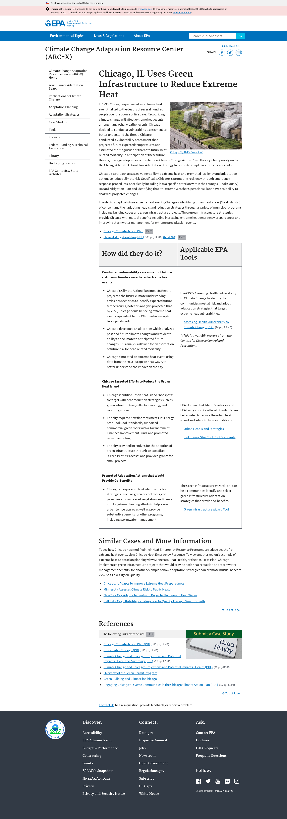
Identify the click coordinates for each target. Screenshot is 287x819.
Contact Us (231, 46)
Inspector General (153, 740)
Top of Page (232, 610)
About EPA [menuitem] (142, 36)
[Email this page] (239, 53)
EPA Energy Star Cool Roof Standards (209, 437)
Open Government (153, 763)
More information (182, 12)
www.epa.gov (145, 8)
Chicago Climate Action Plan (123, 231)
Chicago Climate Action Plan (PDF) (127, 644)
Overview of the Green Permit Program (130, 673)
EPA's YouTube (217, 781)
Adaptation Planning (63, 107)
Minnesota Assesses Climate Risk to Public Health (138, 589)
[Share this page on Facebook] (222, 53)
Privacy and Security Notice (104, 794)
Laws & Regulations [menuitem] (109, 36)
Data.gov (146, 733)
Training (54, 137)
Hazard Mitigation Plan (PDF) (124, 237)
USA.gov (145, 786)
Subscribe (146, 779)
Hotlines (202, 740)
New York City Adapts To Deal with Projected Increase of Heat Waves (150, 595)
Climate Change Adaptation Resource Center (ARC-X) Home (68, 74)
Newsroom (147, 756)
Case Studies (58, 122)
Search (240, 36)
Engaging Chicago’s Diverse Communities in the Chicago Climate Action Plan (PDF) (161, 684)
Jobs (142, 748)
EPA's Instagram (236, 781)
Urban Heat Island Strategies (204, 429)
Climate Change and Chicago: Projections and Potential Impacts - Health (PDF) (158, 667)
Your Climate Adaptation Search (66, 87)
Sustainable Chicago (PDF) (122, 650)
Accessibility (92, 733)
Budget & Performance (100, 748)
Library (54, 155)
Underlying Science (62, 163)
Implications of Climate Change (65, 98)
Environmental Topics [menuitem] (67, 36)
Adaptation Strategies (64, 114)
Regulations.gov (151, 771)
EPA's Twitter (208, 781)
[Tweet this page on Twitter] (230, 53)
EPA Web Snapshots (98, 771)
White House (149, 794)
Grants (88, 763)
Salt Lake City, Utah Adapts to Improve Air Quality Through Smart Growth (154, 601)
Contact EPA (205, 733)
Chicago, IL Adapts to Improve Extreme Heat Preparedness (144, 583)
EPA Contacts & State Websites (63, 172)
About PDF (169, 237)
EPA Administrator (97, 740)
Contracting (92, 756)
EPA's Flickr (227, 781)
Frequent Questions (211, 756)
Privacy (88, 786)
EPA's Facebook (198, 781)
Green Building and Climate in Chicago (130, 678)
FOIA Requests (207, 748)
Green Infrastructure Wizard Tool (206, 509)
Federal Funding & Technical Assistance (68, 146)
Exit (149, 231)
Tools (52, 129)
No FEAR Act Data (96, 779)
